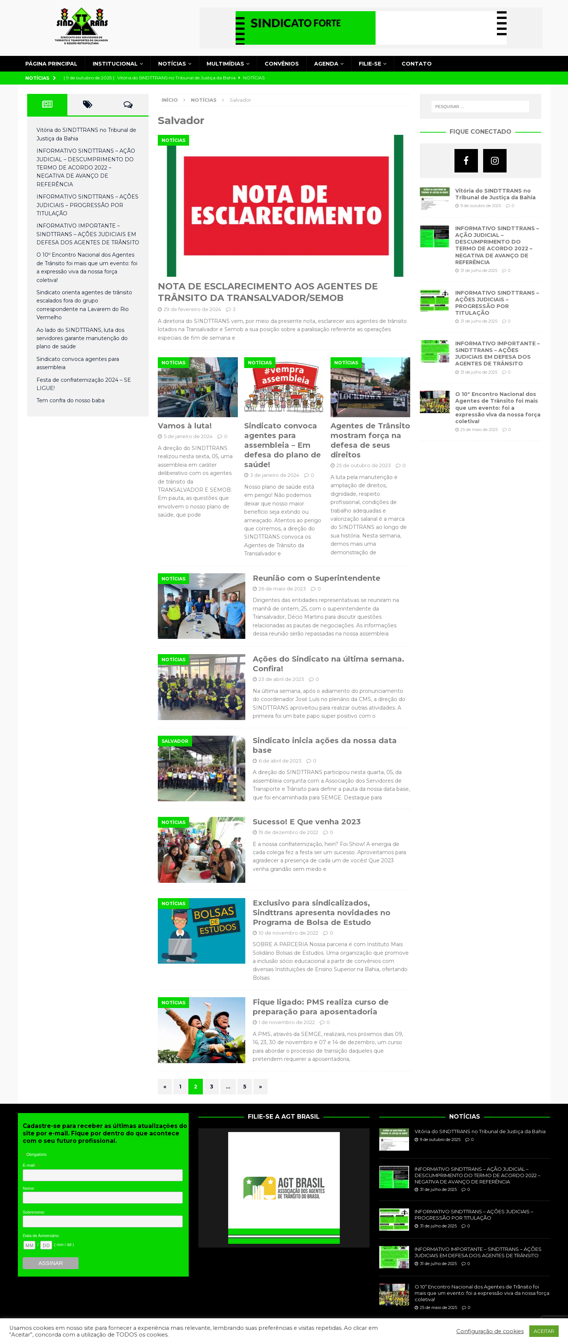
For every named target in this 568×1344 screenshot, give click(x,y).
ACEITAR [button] (544, 1331)
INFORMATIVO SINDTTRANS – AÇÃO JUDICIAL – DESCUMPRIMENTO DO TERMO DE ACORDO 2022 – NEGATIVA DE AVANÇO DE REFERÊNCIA (85, 168)
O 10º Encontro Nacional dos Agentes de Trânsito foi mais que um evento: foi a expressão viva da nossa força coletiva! (497, 408)
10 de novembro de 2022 (288, 933)
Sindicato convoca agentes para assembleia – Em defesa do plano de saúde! (282, 445)
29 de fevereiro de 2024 (192, 309)
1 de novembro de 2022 (287, 1022)
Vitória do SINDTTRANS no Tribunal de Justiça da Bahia (495, 194)
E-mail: (31, 1165)
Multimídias (225, 63)
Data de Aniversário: (41, 1235)
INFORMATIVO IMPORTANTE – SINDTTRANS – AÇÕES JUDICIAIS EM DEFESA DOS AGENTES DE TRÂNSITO (87, 234)
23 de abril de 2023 (281, 679)
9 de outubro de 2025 (480, 205)
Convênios (282, 63)
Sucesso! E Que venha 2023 (307, 821)
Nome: (29, 1188)
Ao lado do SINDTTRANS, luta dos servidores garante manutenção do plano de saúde (82, 338)
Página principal (51, 63)
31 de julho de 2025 (478, 270)
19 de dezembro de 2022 (288, 832)
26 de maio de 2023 (282, 589)
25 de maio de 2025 (479, 429)
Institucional (115, 63)
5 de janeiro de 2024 (188, 436)
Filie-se (370, 63)
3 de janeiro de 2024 (274, 475)
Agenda (326, 63)
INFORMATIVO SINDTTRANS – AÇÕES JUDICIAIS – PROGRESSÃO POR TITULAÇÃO (87, 205)
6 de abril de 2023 (280, 761)
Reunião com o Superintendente (316, 578)
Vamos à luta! (185, 425)
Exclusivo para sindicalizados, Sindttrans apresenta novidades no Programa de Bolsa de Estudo (321, 912)
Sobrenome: (34, 1212)
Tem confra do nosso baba (70, 400)
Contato (417, 63)
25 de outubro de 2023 (363, 465)
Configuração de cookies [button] (490, 1331)
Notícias (172, 63)
